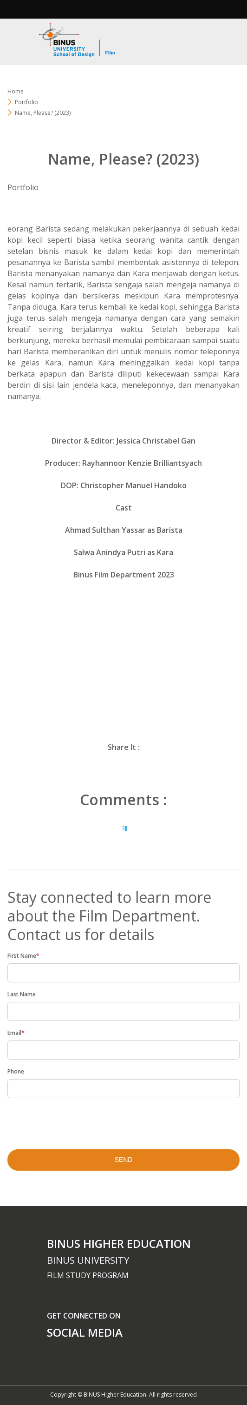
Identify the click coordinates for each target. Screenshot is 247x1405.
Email (16, 1033)
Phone (15, 1071)
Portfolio (26, 102)
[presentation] (67, 1121)
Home (15, 91)
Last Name (21, 994)
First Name (23, 956)
